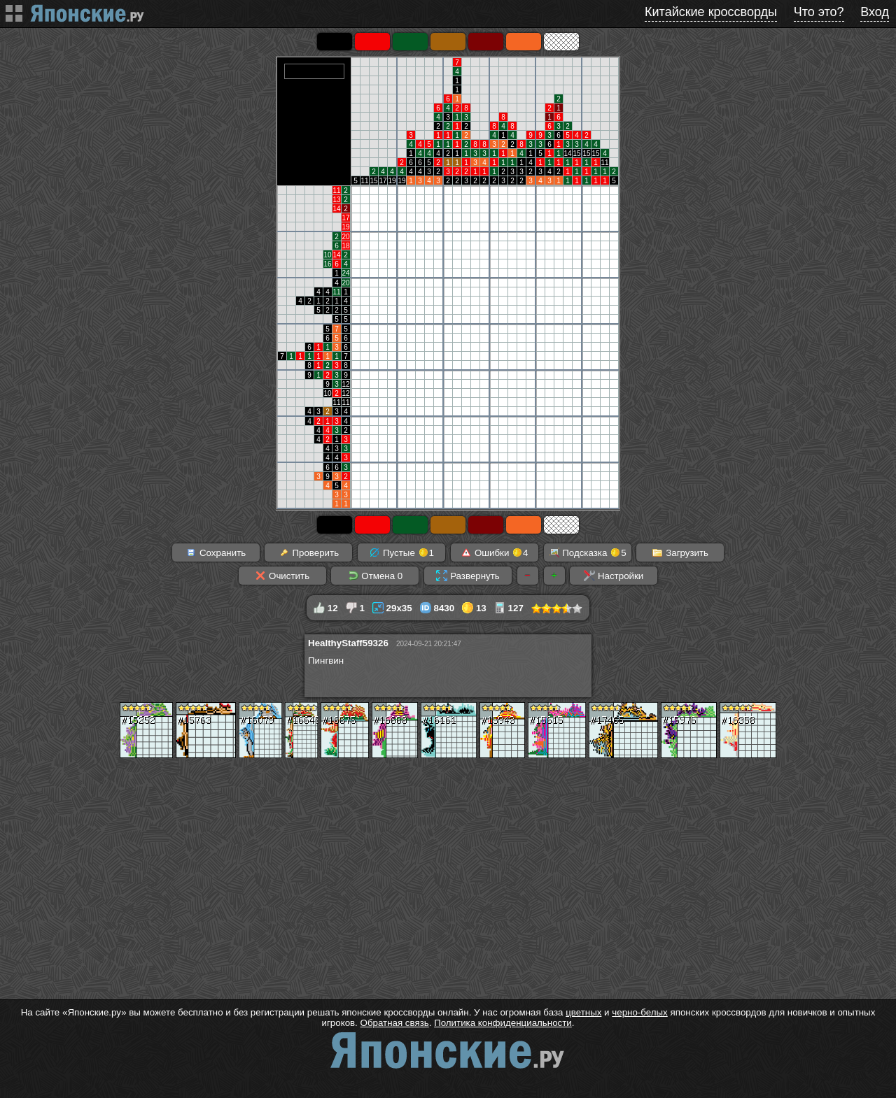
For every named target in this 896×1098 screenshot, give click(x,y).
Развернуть (467, 575)
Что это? (819, 12)
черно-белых (639, 1012)
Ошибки (494, 552)
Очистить (282, 575)
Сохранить (216, 552)
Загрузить (680, 552)
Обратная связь (394, 1023)
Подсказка (587, 552)
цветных (583, 1012)
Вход (874, 12)
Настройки (613, 575)
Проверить (309, 552)
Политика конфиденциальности (503, 1023)
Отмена (375, 575)
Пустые (401, 552)
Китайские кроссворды (711, 12)
